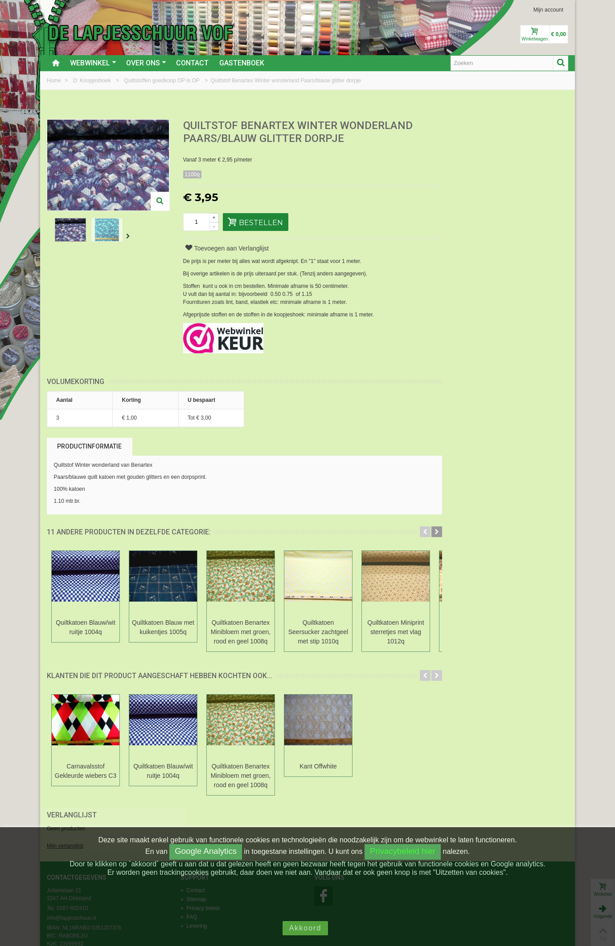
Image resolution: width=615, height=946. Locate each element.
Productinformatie (89, 446)
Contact (192, 63)
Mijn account (548, 10)
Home (54, 80)
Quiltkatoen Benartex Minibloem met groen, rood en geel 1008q (241, 632)
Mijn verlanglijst (466, 157)
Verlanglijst (473, 126)
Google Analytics (206, 851)
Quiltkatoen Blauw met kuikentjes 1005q (163, 627)
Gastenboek (241, 63)
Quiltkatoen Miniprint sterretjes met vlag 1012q (395, 632)
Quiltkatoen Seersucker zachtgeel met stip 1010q (318, 632)
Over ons (146, 63)
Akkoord (305, 928)
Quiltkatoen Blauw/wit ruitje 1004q (85, 627)
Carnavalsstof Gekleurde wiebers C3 (85, 771)
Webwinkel (93, 63)
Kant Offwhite (318, 766)
